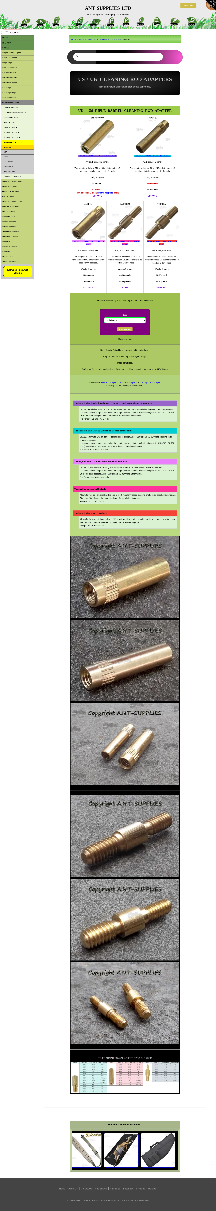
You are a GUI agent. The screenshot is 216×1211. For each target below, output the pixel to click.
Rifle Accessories (8, 226)
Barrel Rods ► (9, 123)
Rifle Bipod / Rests (9, 78)
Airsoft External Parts (10, 191)
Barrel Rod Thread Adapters (110, 39)
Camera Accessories (10, 246)
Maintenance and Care (87, 39)
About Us (73, 1189)
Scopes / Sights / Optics (11, 53)
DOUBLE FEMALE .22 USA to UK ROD (152, 156)
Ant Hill (73, 39)
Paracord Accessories (10, 206)
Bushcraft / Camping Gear (12, 201)
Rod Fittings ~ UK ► (11, 132)
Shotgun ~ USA (9, 171)
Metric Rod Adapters (128, 382)
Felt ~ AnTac (8, 162)
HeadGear (6, 241)
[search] (117, 56)
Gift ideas (6, 251)
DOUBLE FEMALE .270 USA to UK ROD (97, 156)
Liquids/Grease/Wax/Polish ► (15, 113)
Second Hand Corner (10, 261)
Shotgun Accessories (10, 231)
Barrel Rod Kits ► (10, 127)
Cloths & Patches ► (11, 108)
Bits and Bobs (7, 256)
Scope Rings (7, 63)
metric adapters (105, 193)
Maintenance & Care (10, 103)
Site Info (6, 43)
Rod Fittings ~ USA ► (12, 137)
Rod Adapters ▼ (10, 142)
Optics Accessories (9, 58)
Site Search (101, 1189)
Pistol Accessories (9, 211)
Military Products (8, 216)
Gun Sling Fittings (9, 93)
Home (62, 1189)
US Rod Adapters (110, 382)
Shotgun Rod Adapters (152, 382)
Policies (152, 1189)
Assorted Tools (8, 196)
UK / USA (7, 147)
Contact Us (86, 1189)
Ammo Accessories (9, 186)
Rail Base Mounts (9, 73)
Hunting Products (9, 221)
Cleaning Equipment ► (12, 176)
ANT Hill (6, 38)
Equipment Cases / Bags (11, 181)
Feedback (128, 1189)
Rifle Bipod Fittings (9, 83)
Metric (6, 157)
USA (5, 152)
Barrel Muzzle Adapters (11, 236)
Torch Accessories (9, 98)
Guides (5, 48)
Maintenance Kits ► (11, 118)
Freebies (140, 1189)
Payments (115, 1189)
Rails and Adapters (9, 68)
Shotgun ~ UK (9, 166)
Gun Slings (6, 88)
